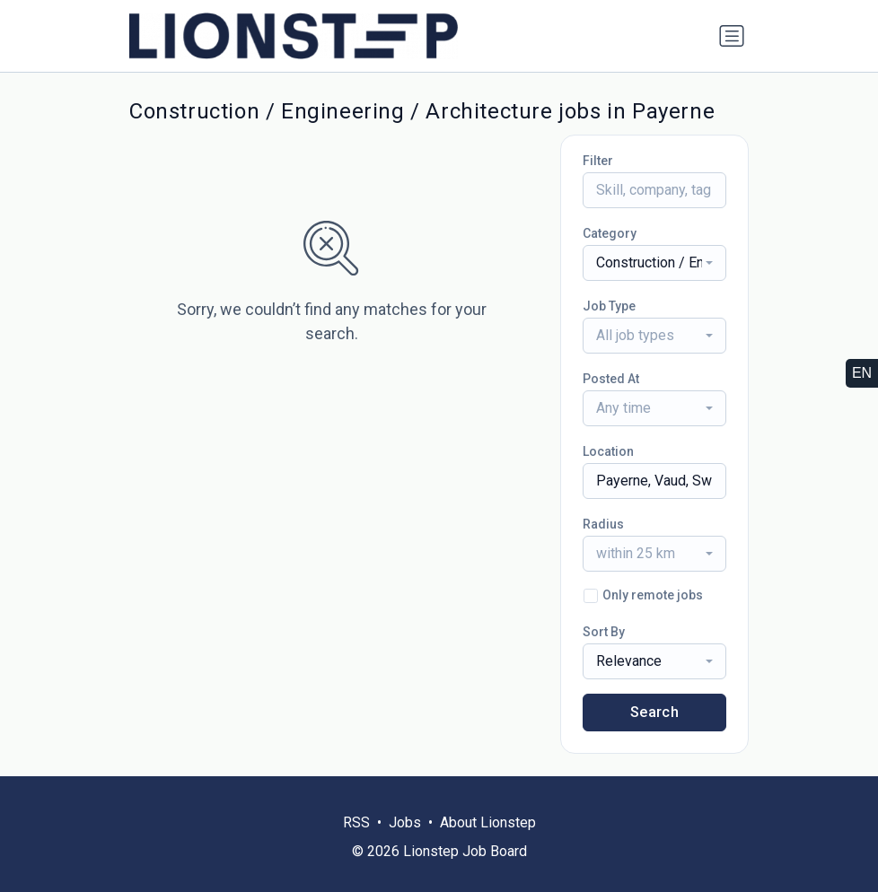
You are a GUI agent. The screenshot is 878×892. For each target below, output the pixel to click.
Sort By (604, 632)
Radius (603, 524)
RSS (356, 822)
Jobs (405, 822)
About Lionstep (488, 822)
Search (654, 712)
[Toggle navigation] (732, 36)
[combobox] (654, 263)
